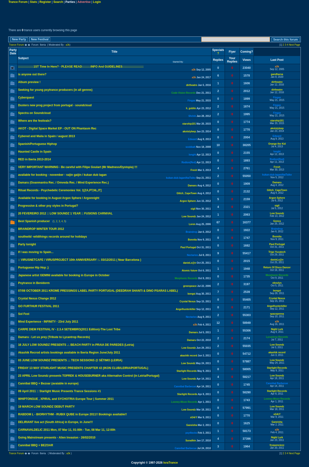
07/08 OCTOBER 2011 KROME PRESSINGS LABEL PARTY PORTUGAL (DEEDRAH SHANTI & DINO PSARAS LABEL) (98, 290)
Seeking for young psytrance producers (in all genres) (55, 90)
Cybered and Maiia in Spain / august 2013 (46, 136)
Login (97, 2)
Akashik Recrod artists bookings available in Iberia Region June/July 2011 (69, 352)
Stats (33, 2)
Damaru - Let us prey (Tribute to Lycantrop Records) (54, 337)
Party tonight (27, 244)
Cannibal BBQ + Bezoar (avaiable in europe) (48, 383)
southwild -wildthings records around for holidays (52, 236)
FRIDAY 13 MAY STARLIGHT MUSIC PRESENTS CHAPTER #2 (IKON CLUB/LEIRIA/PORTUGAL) (83, 368)
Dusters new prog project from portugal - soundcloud (55, 105)
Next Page (294, 44)
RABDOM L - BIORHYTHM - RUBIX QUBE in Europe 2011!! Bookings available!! (72, 414)
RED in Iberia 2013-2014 (34, 159)
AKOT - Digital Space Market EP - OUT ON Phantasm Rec (57, 128)
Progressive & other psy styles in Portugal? (48, 205)
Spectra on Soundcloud (34, 113)
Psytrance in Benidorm (34, 283)
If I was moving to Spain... (36, 252)
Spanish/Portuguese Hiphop (37, 144)
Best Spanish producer (34, 221)
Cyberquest (26, 97)
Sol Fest (23, 314)
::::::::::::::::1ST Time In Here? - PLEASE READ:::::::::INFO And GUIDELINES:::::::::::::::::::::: (81, 66)
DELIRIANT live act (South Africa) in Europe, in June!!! (55, 422)
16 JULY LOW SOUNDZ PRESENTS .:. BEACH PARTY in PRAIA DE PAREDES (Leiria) (76, 345)
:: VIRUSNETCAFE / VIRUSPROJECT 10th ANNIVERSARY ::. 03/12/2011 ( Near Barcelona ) (79, 260)
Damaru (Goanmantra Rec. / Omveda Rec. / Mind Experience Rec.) (63, 182)
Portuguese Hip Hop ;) (33, 267)
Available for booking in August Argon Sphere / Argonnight (58, 198)
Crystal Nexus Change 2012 (37, 298)
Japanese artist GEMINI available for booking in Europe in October (64, 275)
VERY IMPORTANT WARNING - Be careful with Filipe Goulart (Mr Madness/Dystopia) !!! (77, 167)
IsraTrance (170, 462)
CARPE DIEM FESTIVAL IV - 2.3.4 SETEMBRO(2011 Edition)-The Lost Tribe (69, 329)
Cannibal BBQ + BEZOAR (35, 445)
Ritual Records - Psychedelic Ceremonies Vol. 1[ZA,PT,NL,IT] (60, 190)
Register (45, 2)
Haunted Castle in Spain (34, 151)
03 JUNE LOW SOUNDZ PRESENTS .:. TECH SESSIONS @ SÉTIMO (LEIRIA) (70, 360)
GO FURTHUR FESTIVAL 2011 (38, 306)
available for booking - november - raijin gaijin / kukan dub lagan (62, 175)
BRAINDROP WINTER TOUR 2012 (41, 229)
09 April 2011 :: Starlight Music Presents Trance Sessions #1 (59, 391)
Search (58, 2)
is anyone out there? (32, 74)
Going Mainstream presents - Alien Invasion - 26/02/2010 (56, 437)
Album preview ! (29, 82)
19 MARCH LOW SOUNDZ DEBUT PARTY (46, 406)
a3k (68, 44)
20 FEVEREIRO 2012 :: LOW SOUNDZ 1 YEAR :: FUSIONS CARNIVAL (65, 213)
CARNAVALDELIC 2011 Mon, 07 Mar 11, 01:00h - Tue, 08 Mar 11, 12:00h (66, 430)
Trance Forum (18, 2)
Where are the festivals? (34, 120)
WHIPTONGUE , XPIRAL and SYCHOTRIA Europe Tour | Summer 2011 (66, 399)
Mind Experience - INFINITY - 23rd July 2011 (48, 321)
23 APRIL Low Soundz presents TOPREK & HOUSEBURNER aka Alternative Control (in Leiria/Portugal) (88, 375)
